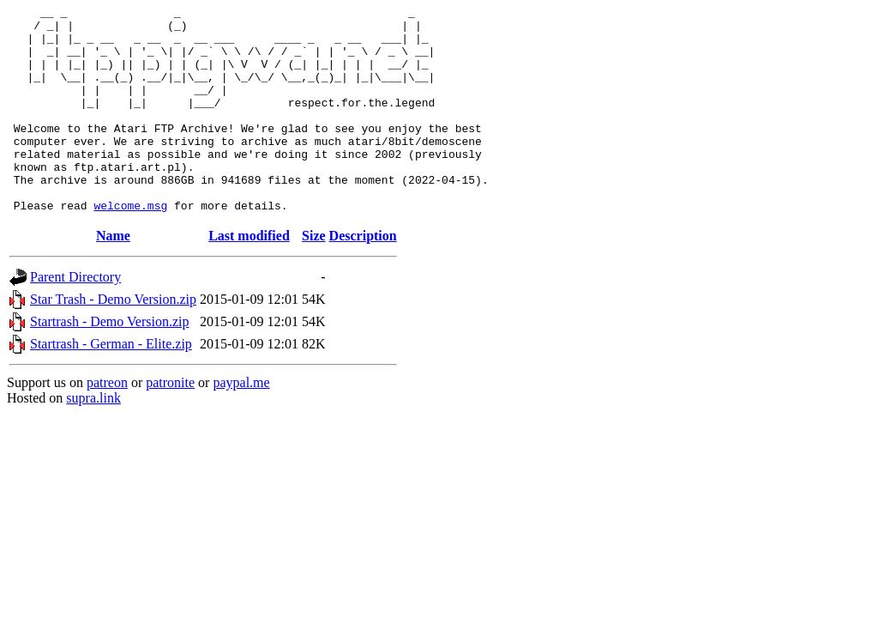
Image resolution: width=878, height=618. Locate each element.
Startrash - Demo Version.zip (109, 362)
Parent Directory (75, 318)
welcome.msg (130, 246)
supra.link (93, 439)
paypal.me (241, 423)
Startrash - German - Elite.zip (111, 385)
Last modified (249, 277)
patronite (170, 423)
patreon (107, 423)
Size (314, 277)
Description (363, 277)
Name (113, 277)
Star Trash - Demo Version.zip (113, 340)
